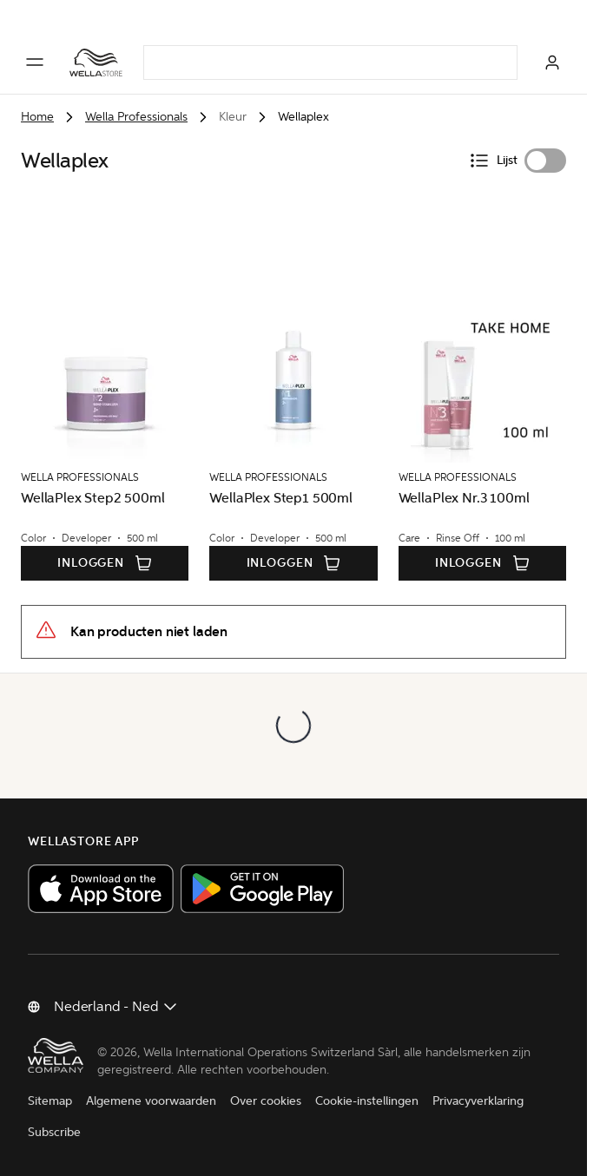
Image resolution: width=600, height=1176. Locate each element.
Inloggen (104, 563)
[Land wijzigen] (116, 1006)
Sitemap (50, 1101)
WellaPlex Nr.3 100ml (464, 497)
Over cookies (265, 1101)
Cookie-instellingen (367, 1101)
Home (37, 116)
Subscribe (54, 1132)
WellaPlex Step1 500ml (281, 497)
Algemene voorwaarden (151, 1101)
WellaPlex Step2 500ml (93, 497)
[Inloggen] (552, 62)
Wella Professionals (136, 116)
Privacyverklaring (478, 1101)
